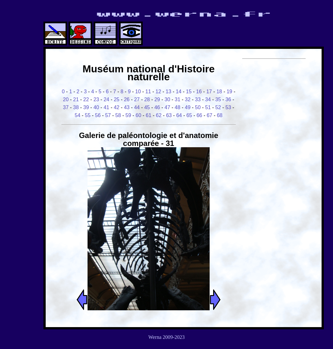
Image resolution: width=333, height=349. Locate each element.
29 (157, 99)
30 (167, 99)
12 (158, 91)
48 (177, 107)
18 (219, 91)
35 (218, 99)
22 (86, 99)
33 (198, 99)
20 (66, 99)
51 (208, 107)
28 (147, 99)
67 (209, 115)
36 (228, 99)
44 (137, 107)
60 (138, 115)
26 (127, 99)
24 (106, 99)
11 (148, 91)
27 (137, 99)
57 (108, 115)
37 (66, 107)
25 (117, 99)
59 (128, 115)
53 (228, 107)
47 (167, 107)
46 (157, 107)
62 (159, 115)
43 (127, 107)
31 (177, 99)
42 (117, 107)
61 (149, 115)
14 (178, 91)
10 (138, 91)
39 (86, 107)
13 (168, 91)
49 (188, 107)
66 (199, 115)
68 (220, 115)
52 (218, 107)
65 (189, 115)
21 (76, 99)
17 (209, 91)
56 (98, 115)
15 (189, 91)
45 (147, 107)
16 (199, 91)
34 (208, 99)
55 (88, 115)
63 (169, 115)
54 (77, 115)
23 (96, 99)
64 (179, 115)
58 (118, 115)
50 (198, 107)
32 (188, 99)
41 (106, 107)
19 (229, 91)
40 (96, 107)
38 (76, 107)
